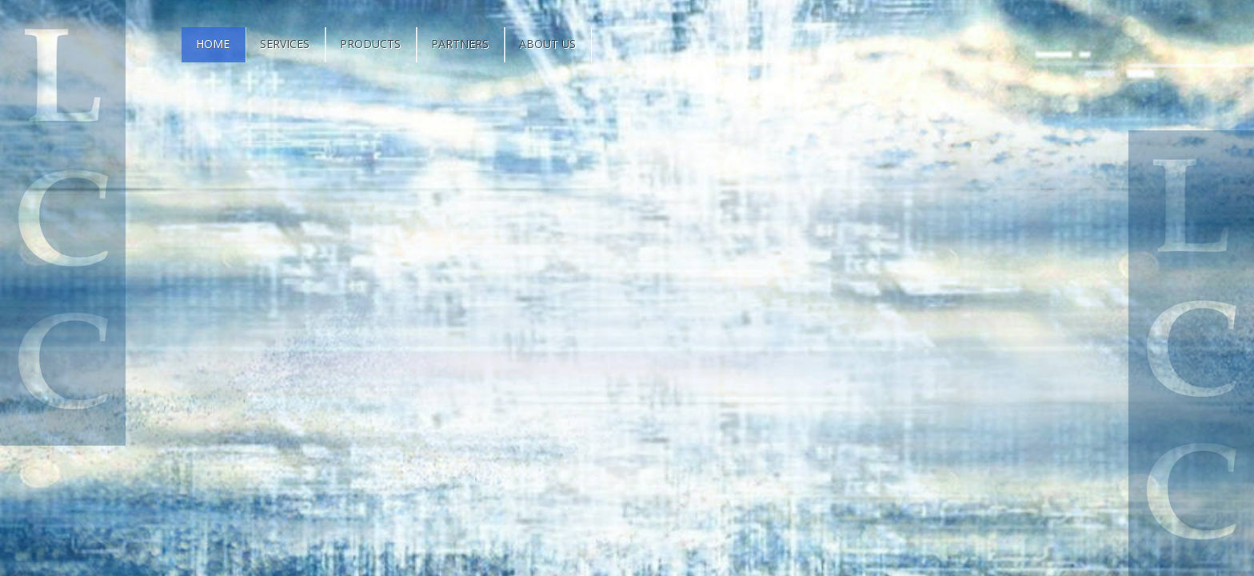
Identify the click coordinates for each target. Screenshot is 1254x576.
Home (213, 43)
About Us (547, 43)
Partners (460, 43)
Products (370, 43)
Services (285, 43)
